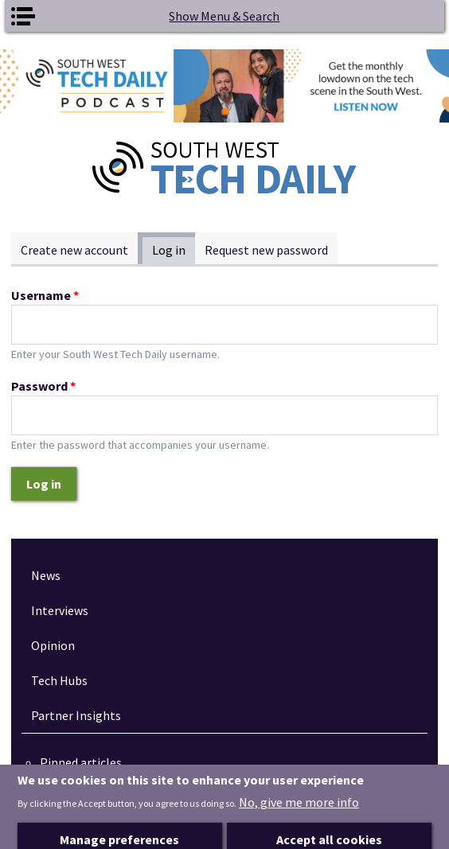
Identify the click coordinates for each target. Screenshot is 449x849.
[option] (224, 86)
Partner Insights (76, 715)
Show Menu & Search (224, 16)
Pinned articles (81, 762)
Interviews (59, 610)
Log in (173, 249)
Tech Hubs (59, 680)
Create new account (74, 250)
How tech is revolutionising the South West (175, 781)
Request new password (266, 250)
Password (43, 386)
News (46, 575)
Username (45, 295)
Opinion (53, 645)
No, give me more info (299, 822)
